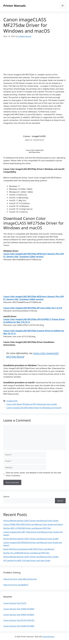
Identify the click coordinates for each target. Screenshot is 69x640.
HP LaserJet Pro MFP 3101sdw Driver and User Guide (26, 560)
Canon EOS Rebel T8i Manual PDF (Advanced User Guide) (31, 404)
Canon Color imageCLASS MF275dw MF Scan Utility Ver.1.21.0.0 (32, 308)
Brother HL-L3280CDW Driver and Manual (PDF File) (26, 553)
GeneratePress (48, 636)
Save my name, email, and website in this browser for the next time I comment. (33, 474)
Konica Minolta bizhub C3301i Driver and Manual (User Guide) (30, 556)
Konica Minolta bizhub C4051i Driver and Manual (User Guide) (30, 520)
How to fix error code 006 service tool (20, 579)
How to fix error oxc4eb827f (15, 584)
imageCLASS (11, 401)
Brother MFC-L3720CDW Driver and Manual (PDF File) (27, 528)
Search (6, 496)
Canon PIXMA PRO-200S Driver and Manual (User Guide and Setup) (33, 524)
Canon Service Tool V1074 (14, 603)
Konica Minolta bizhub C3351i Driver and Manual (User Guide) (30, 538)
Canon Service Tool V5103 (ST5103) (18, 620)
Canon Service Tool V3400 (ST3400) (18, 609)
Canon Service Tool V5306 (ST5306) (18, 626)
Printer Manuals (14, 5)
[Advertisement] (34, 57)
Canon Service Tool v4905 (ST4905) (18, 614)
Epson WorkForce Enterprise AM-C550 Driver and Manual (28, 549)
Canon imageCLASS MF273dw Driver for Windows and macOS (33, 407)
